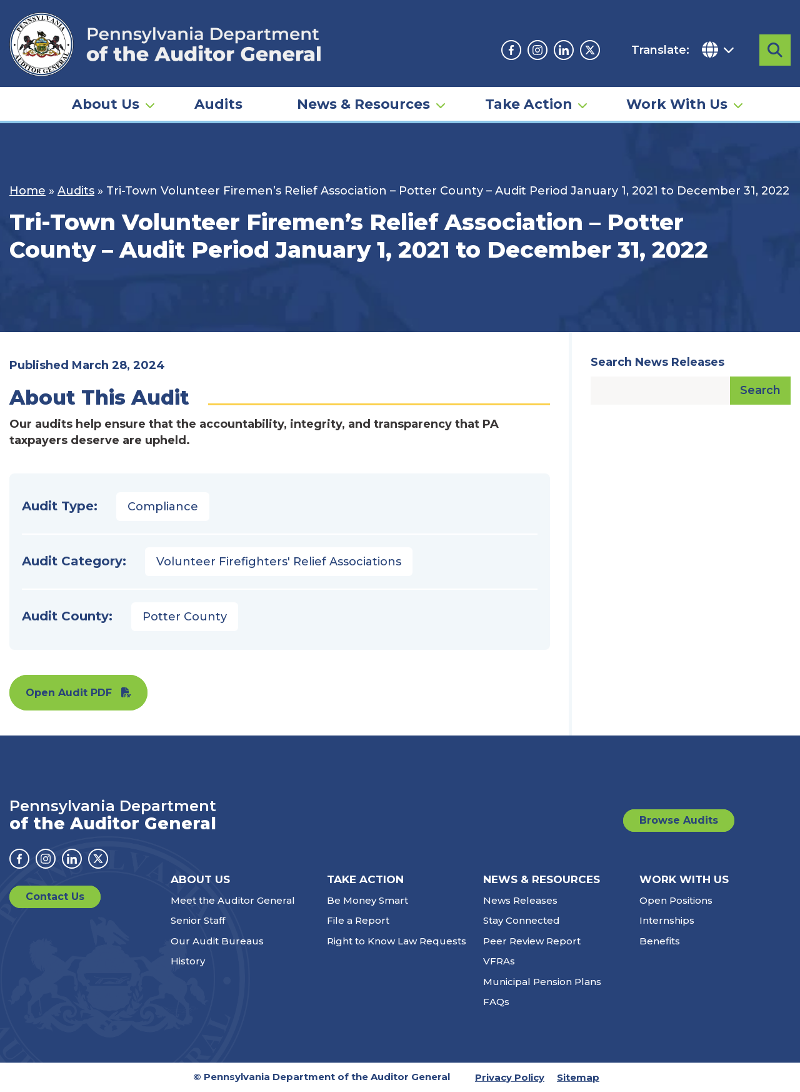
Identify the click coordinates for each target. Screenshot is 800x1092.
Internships (666, 920)
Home (27, 191)
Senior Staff (198, 920)
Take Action (528, 104)
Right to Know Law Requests (396, 941)
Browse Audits (678, 820)
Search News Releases (657, 362)
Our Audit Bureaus (217, 941)
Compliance (163, 506)
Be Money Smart (367, 900)
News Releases (520, 900)
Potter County (184, 617)
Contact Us (55, 896)
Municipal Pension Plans (542, 982)
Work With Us (677, 104)
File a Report (358, 920)
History (188, 961)
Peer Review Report (532, 941)
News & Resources (363, 104)
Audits (218, 104)
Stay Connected (521, 920)
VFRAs (499, 961)
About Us (105, 104)
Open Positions (675, 900)
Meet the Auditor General (233, 900)
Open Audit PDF (69, 693)
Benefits (659, 941)
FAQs (496, 1002)
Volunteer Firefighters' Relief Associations (278, 562)
